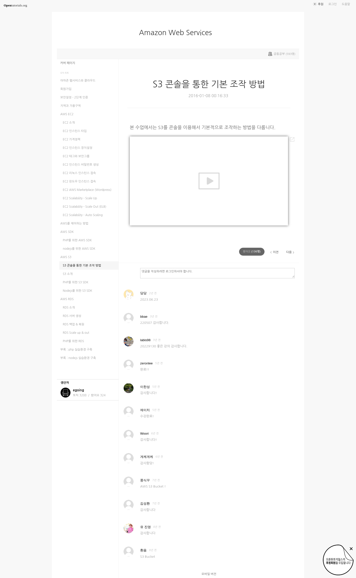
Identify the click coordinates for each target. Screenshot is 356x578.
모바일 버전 (208, 574)
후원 (321, 4)
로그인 (332, 4)
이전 (276, 252)
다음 (289, 252)
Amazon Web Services (177, 32)
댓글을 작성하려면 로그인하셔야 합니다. (217, 273)
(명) (252, 251)
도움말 (346, 4)
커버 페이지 (67, 63)
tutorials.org (15, 5)
